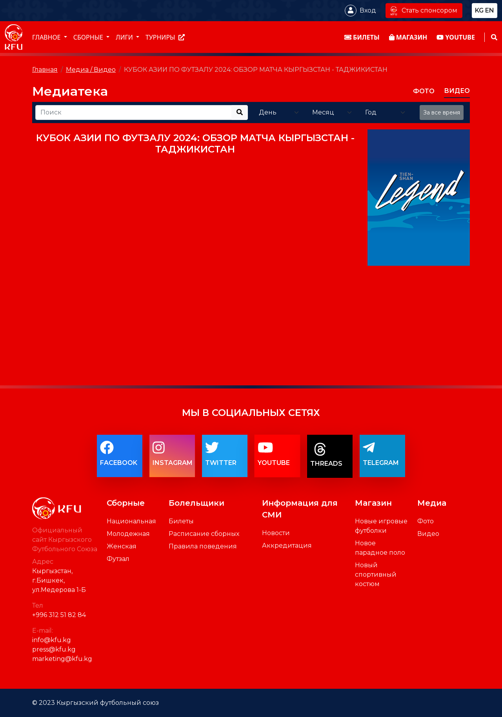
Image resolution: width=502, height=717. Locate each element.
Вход (368, 10)
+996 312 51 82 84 (59, 615)
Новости (276, 533)
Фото (425, 521)
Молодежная (128, 533)
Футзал (118, 559)
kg (479, 10)
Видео (428, 533)
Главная (45, 69)
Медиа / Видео (91, 69)
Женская (121, 546)
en (489, 10)
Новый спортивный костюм (376, 574)
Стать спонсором (424, 10)
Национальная (131, 521)
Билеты (181, 521)
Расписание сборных (204, 533)
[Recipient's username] (133, 112)
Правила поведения (203, 546)
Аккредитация (287, 545)
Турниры (165, 37)
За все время (441, 112)
